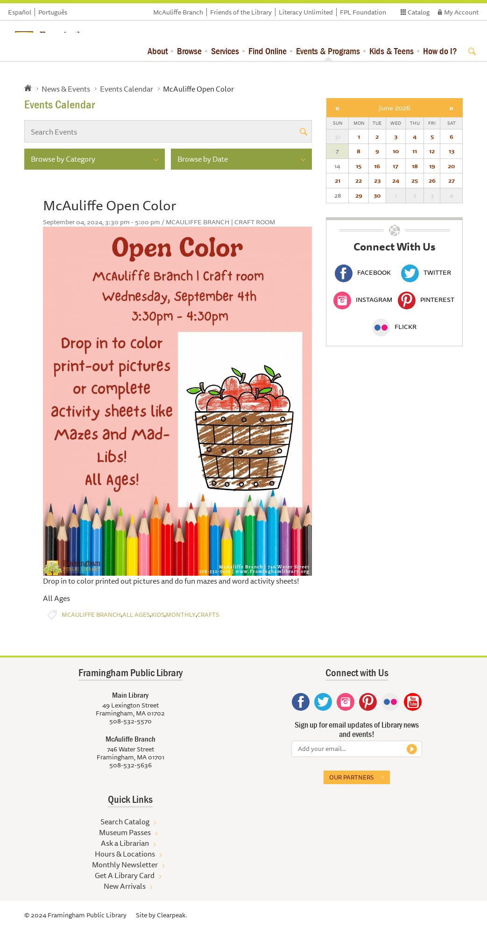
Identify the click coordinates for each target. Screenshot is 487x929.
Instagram (362, 299)
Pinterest (426, 299)
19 (432, 166)
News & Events (66, 88)
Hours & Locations (125, 854)
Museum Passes (125, 832)
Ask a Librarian (125, 843)
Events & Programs (328, 51)
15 (358, 166)
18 (415, 166)
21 (337, 180)
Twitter (426, 272)
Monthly (181, 614)
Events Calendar (126, 88)
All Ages (136, 614)
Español (19, 12)
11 (414, 151)
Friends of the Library (241, 12)
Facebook (363, 272)
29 (358, 195)
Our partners (351, 777)
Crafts (208, 614)
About (158, 51)
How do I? (440, 51)
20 (451, 166)
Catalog (419, 12)
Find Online (267, 51)
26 (432, 180)
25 (414, 180)
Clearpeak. (172, 915)
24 (395, 180)
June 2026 (394, 107)
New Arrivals (125, 886)
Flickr (394, 327)
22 (358, 180)
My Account (461, 12)
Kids (157, 614)
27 (451, 180)
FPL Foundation (363, 12)
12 (432, 151)
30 (377, 195)
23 (377, 180)
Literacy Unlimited (306, 12)
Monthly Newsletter (125, 864)
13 (451, 151)
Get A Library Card (125, 875)
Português (52, 12)
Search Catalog (124, 821)
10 (396, 151)
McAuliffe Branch (178, 12)
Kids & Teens (391, 51)
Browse (189, 51)
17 (395, 166)
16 (377, 166)
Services (225, 51)
